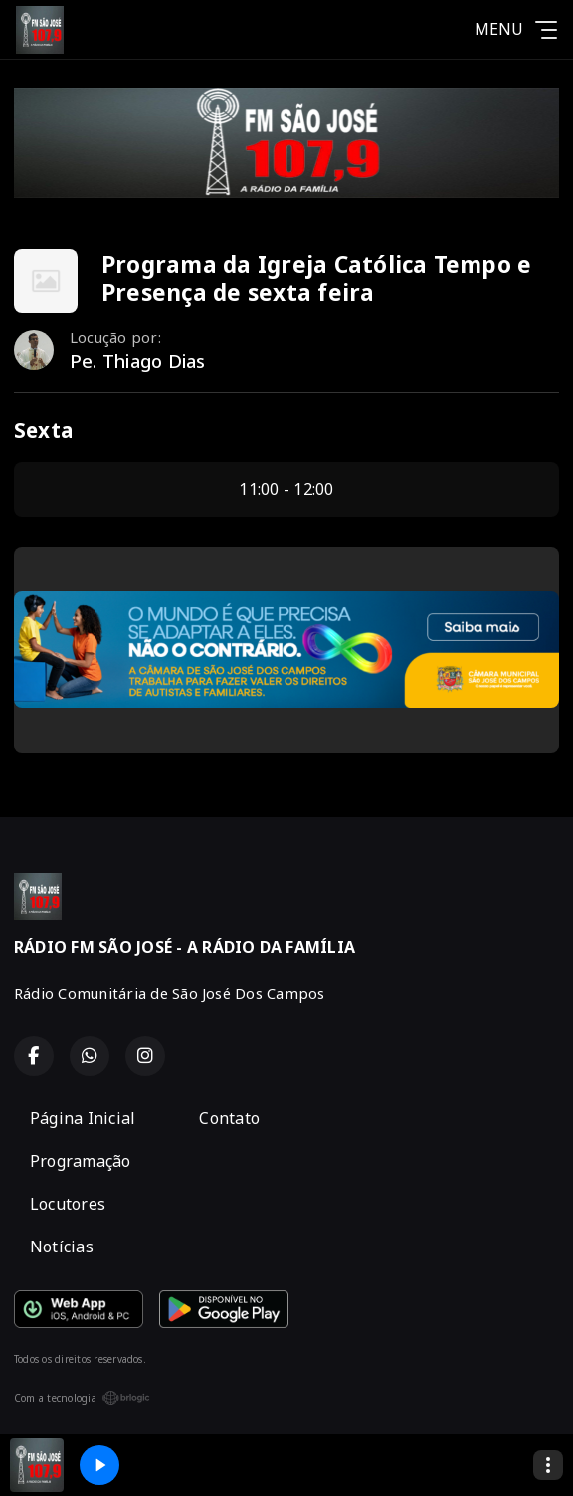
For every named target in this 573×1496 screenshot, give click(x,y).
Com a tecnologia (82, 1398)
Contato (229, 1118)
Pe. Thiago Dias (138, 361)
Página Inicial (82, 1118)
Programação (80, 1161)
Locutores (67, 1204)
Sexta (43, 430)
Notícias (62, 1246)
